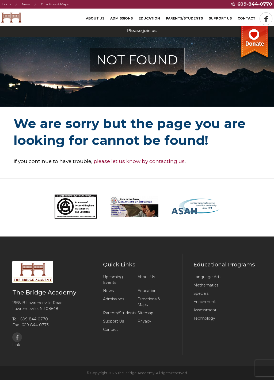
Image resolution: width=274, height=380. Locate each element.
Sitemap (145, 313)
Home (6, 4)
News (26, 4)
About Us (95, 18)
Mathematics (205, 285)
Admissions (121, 18)
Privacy (144, 321)
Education (149, 18)
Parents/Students (184, 18)
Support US (220, 18)
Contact (246, 18)
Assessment (204, 310)
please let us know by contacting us (139, 161)
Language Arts (207, 276)
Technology (204, 318)
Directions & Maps (54, 4)
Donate (255, 43)
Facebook (17, 337)
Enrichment (204, 301)
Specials (200, 293)
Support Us (113, 321)
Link (16, 344)
